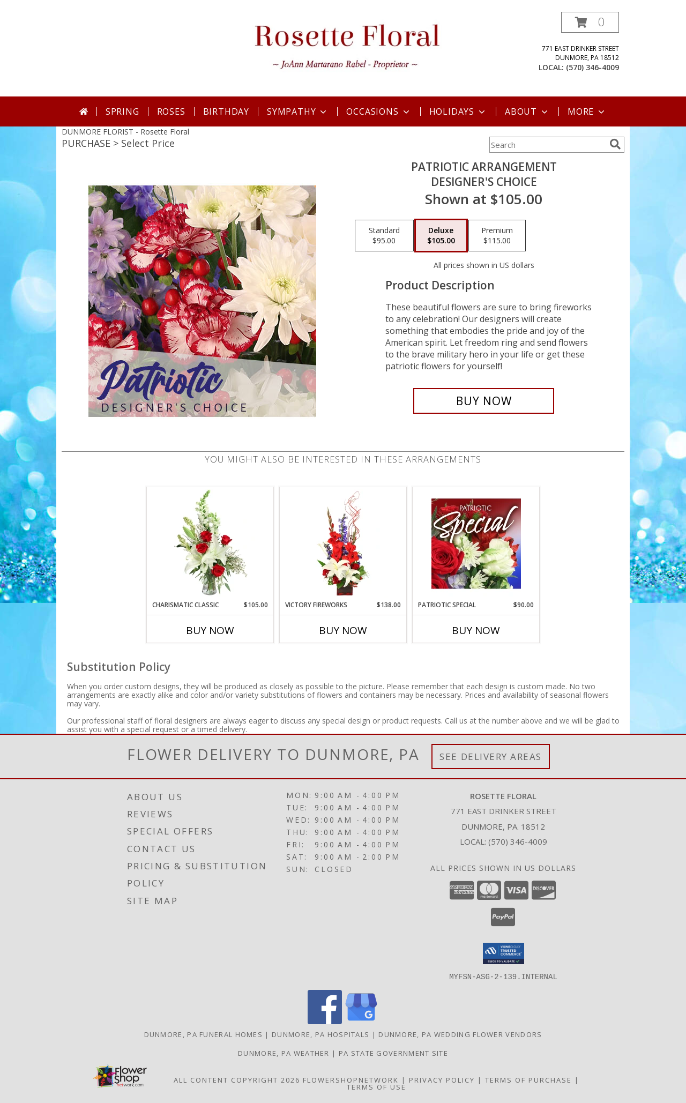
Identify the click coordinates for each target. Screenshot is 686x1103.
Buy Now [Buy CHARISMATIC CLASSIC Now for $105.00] (210, 630)
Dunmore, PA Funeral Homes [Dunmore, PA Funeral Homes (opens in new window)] (203, 1034)
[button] (590, 22)
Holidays (458, 111)
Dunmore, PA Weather (284, 1052)
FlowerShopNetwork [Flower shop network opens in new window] (351, 1079)
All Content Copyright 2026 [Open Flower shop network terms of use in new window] (237, 1079)
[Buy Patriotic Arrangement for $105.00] (483, 401)
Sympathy (298, 111)
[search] (615, 144)
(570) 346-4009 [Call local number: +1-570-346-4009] (592, 67)
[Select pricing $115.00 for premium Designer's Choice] (497, 235)
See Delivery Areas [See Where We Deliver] (490, 756)
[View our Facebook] (325, 1021)
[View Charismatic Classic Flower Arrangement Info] (210, 543)
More (587, 111)
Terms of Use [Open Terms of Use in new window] (376, 1086)
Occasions (378, 111)
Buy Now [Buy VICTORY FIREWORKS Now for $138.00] (343, 630)
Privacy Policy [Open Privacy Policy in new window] (442, 1079)
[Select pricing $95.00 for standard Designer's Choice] (384, 235)
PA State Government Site (393, 1052)
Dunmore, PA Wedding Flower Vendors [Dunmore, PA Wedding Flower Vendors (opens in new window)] (460, 1034)
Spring (122, 111)
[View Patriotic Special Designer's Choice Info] (476, 543)
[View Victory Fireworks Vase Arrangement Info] (343, 543)
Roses (171, 111)
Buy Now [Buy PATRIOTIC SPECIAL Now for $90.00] (476, 630)
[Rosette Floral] (347, 45)
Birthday (226, 111)
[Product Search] (547, 144)
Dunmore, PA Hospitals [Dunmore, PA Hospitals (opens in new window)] (320, 1034)
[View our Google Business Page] (361, 1021)
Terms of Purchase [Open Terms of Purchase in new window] (528, 1079)
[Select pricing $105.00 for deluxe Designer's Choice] (441, 235)
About (527, 111)
